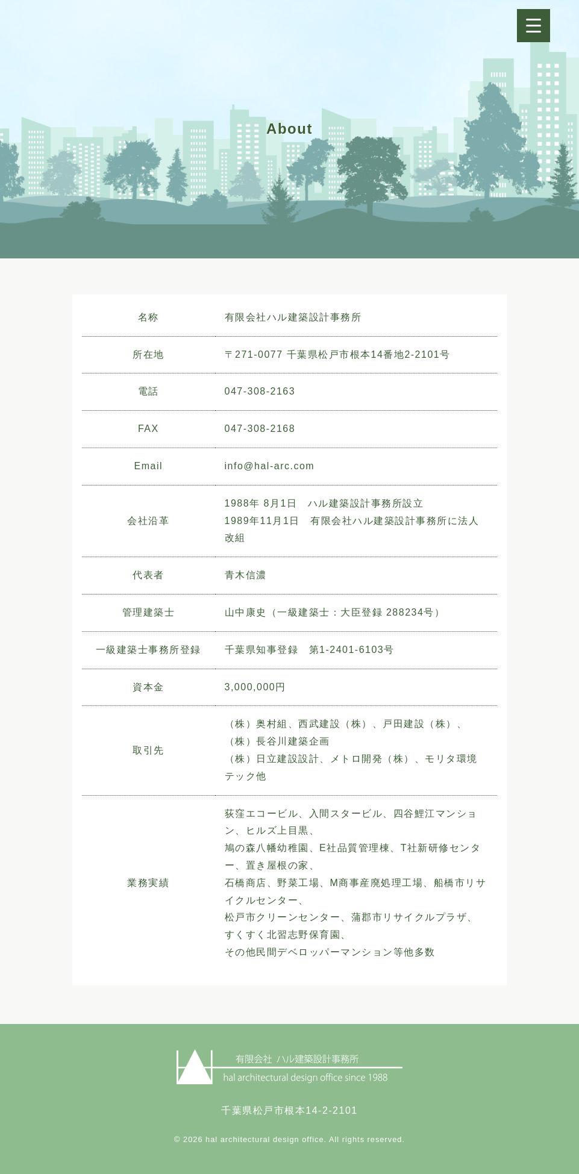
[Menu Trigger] (533, 25)
